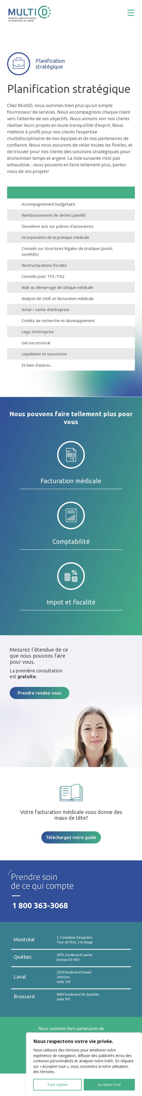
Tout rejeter (57, 1084)
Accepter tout (109, 1084)
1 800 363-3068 (40, 905)
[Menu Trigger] (135, 12)
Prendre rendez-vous (39, 692)
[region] (84, 1064)
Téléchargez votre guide (71, 837)
